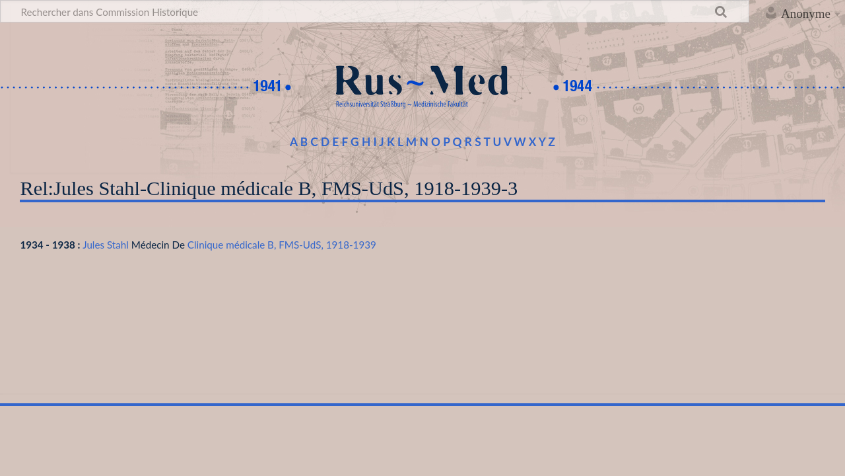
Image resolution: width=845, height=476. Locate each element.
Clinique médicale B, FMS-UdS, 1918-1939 (281, 245)
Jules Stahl (106, 245)
